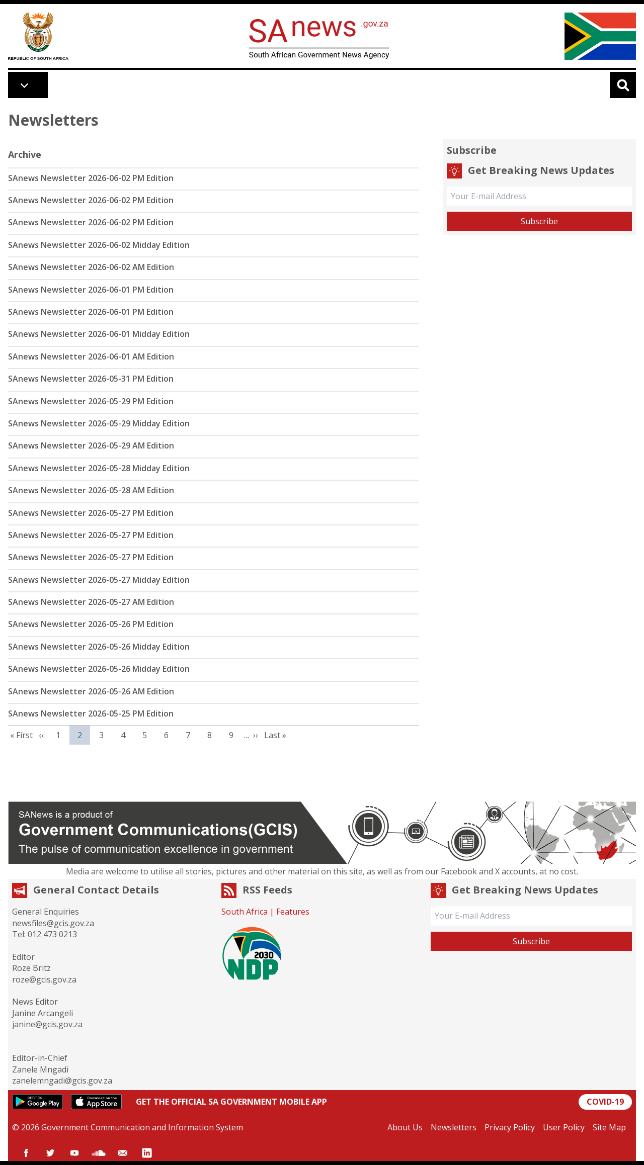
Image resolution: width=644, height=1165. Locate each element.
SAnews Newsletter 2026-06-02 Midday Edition (99, 244)
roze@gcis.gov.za (44, 979)
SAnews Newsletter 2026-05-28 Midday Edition (99, 468)
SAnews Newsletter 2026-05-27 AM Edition (91, 601)
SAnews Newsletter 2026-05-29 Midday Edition (99, 423)
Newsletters (453, 1127)
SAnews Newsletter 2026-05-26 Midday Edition (99, 646)
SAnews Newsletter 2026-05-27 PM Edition (91, 512)
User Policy (564, 1127)
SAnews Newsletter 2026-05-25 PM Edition (91, 713)
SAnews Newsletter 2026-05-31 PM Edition (91, 378)
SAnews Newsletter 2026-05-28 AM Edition (91, 490)
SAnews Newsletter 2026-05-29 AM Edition (91, 445)
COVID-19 (605, 1101)
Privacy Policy (510, 1127)
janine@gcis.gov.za (47, 1024)
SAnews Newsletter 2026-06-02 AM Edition (91, 267)
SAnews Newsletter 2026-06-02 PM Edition (91, 178)
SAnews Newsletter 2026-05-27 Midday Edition (99, 579)
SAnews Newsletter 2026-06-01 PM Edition (91, 289)
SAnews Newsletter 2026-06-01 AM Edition (91, 356)
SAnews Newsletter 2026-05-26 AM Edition (91, 691)
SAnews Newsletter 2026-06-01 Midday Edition (99, 333)
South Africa (244, 911)
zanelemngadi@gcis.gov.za (62, 1080)
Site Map (609, 1127)
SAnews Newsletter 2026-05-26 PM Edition (91, 624)
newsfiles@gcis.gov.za (53, 923)
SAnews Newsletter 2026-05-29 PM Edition (91, 401)
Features (292, 911)
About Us (405, 1127)
